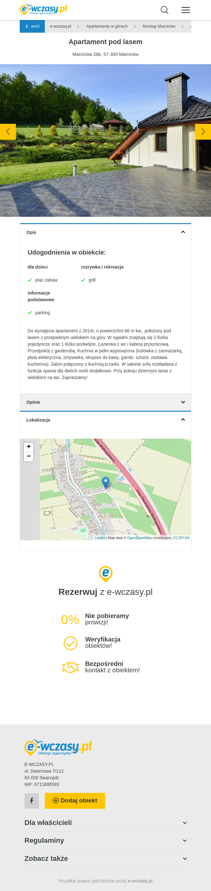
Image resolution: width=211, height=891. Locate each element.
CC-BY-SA (181, 538)
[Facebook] (31, 800)
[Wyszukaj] (165, 10)
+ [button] (29, 447)
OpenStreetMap (139, 538)
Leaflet (100, 538)
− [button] (29, 457)
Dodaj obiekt (75, 800)
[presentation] (8, 132)
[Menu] (185, 9)
